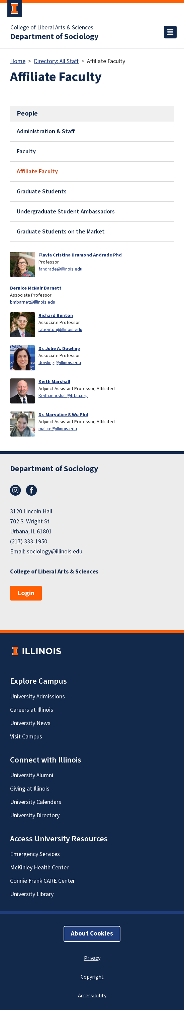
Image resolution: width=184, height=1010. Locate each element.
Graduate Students (42, 191)
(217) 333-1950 (28, 541)
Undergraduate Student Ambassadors (66, 211)
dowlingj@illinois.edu (59, 362)
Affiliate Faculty (37, 171)
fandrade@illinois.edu (60, 269)
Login (25, 593)
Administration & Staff (46, 131)
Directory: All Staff (56, 61)
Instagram (15, 490)
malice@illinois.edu (57, 428)
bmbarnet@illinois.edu (32, 302)
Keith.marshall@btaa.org (63, 395)
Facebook (31, 490)
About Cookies (92, 933)
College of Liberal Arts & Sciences (51, 28)
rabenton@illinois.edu (60, 329)
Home (17, 61)
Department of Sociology (54, 37)
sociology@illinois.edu (54, 551)
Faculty (26, 151)
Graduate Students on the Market (61, 231)
